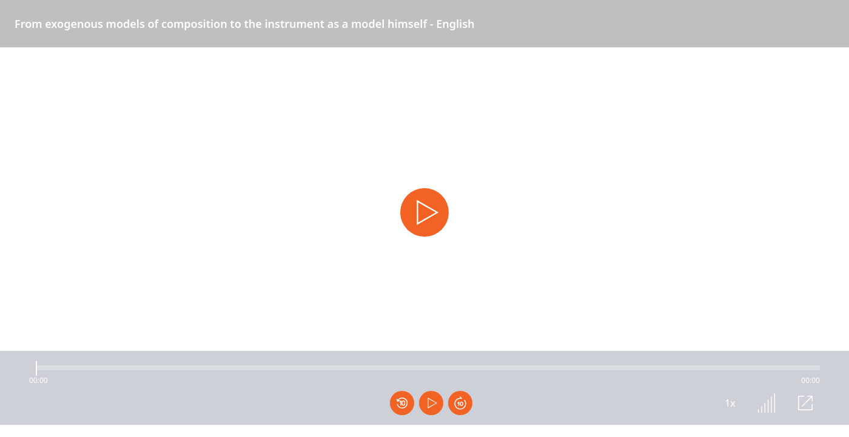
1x (730, 403)
